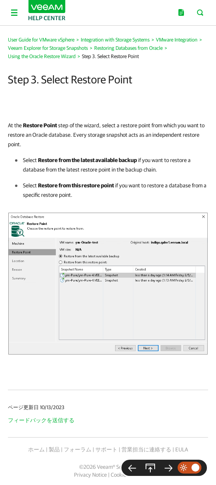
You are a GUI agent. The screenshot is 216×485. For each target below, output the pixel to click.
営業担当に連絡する (146, 449)
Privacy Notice (90, 475)
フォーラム (77, 449)
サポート (106, 449)
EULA (181, 449)
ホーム (36, 449)
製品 (54, 449)
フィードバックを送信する (41, 420)
